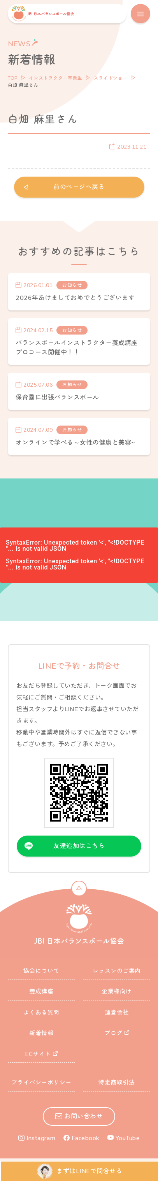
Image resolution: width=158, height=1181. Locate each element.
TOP (13, 78)
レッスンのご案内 (117, 971)
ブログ (113, 1033)
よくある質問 (41, 1012)
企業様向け (117, 991)
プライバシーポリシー (41, 1082)
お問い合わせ (83, 1116)
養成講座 (41, 991)
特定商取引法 (116, 1082)
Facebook (86, 1138)
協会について (41, 971)
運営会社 (117, 1012)
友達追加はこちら (79, 846)
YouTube (128, 1138)
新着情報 (41, 1033)
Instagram (41, 1138)
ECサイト (38, 1054)
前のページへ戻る (79, 187)
